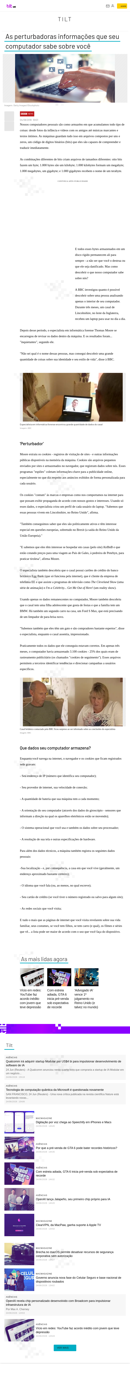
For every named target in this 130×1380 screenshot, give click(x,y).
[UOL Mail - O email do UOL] (108, 6)
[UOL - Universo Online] (14, 7)
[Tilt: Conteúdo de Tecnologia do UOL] (9, 6)
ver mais (65, 1348)
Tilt (65, 19)
